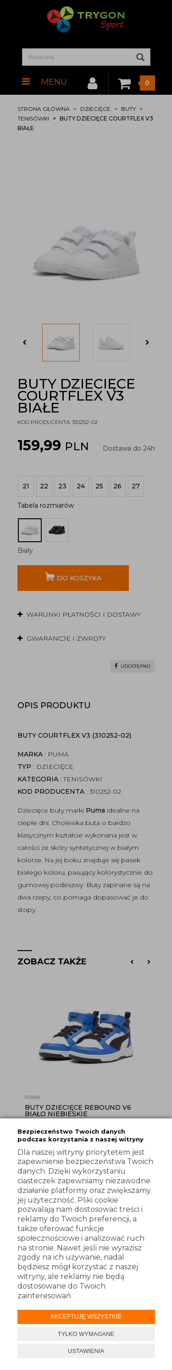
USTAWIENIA (86, 1350)
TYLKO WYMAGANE (86, 1333)
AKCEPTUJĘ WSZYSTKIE (86, 1316)
